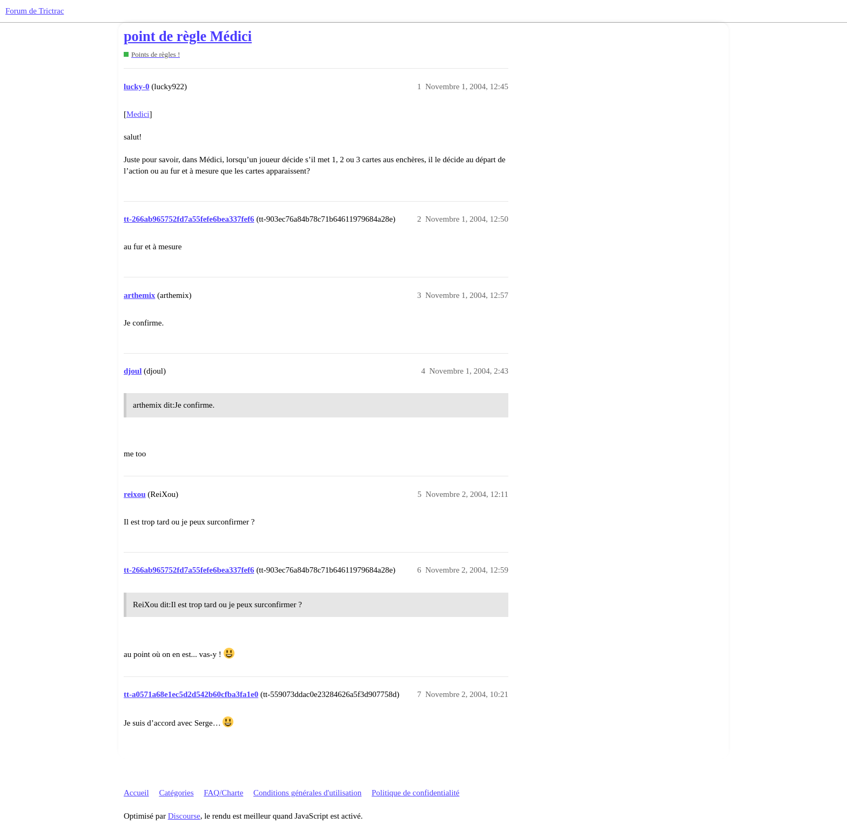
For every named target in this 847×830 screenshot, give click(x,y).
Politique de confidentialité (415, 792)
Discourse (184, 816)
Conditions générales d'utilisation (307, 792)
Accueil (136, 792)
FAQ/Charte (223, 792)
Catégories (176, 792)
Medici (138, 114)
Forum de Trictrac (34, 10)
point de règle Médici (188, 36)
